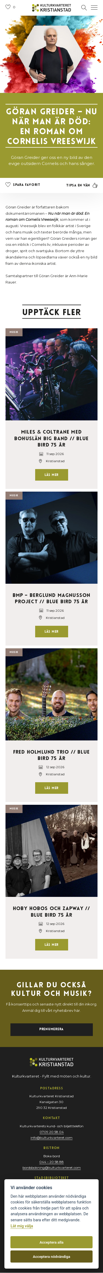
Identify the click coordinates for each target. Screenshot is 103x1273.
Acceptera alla (51, 1242)
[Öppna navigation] (94, 8)
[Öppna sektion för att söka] (84, 8)
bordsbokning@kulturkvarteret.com (52, 1167)
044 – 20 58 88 (51, 1162)
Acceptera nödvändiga (51, 1256)
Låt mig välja (21, 1226)
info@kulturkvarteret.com (51, 1138)
